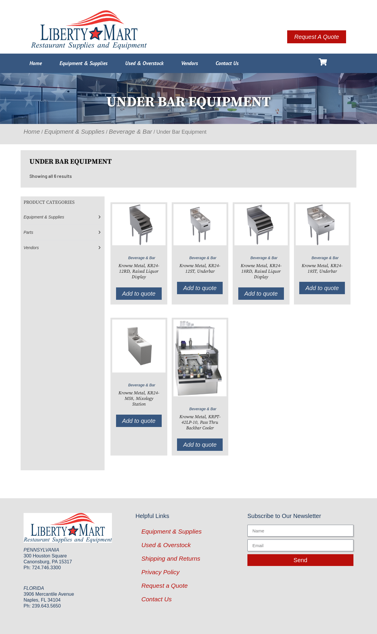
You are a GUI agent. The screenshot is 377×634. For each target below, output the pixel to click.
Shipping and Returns (170, 558)
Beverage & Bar (130, 131)
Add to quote (139, 293)
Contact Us (227, 63)
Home (35, 63)
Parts (28, 232)
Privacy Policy (160, 572)
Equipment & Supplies (83, 63)
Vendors (189, 63)
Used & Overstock (144, 63)
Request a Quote (164, 585)
